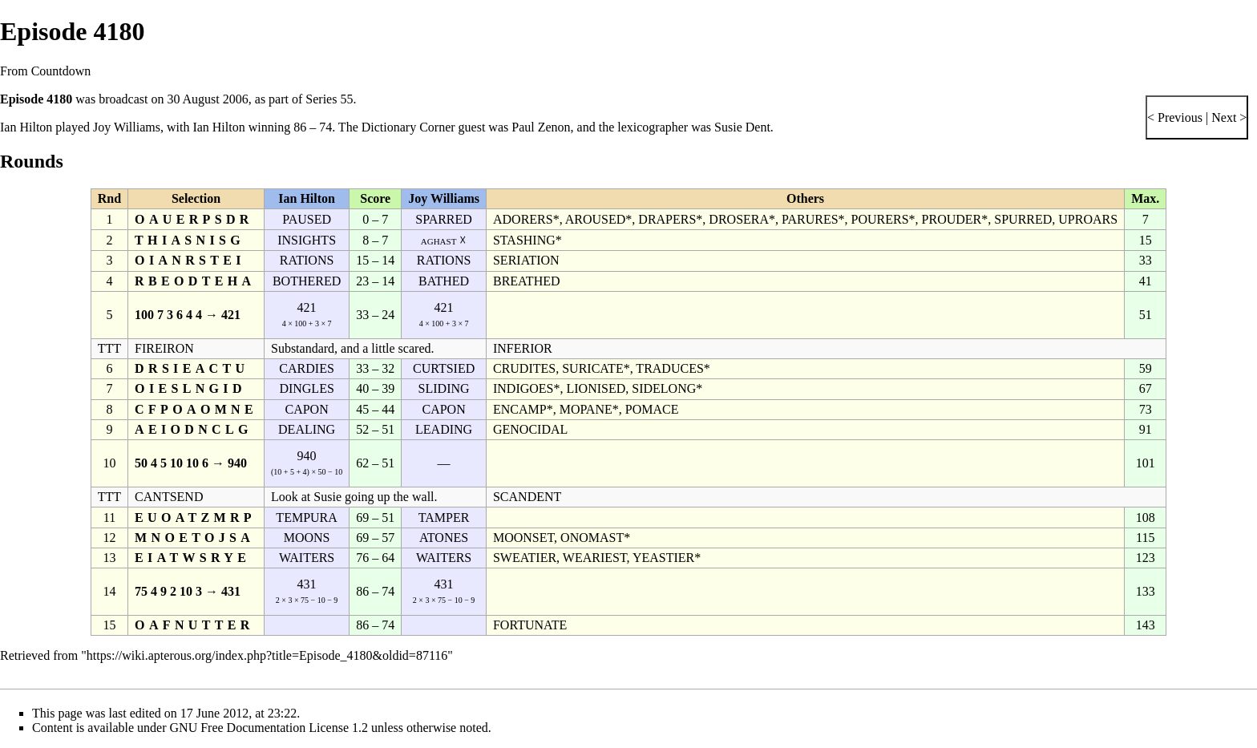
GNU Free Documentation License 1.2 (269, 727)
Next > (1227, 117)
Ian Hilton (26, 127)
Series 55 (329, 99)
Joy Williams (126, 127)
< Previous (1174, 117)
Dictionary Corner (408, 127)
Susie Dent (742, 127)
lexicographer (652, 127)
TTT (109, 348)
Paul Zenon (540, 127)
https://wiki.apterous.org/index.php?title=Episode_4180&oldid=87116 (267, 655)
